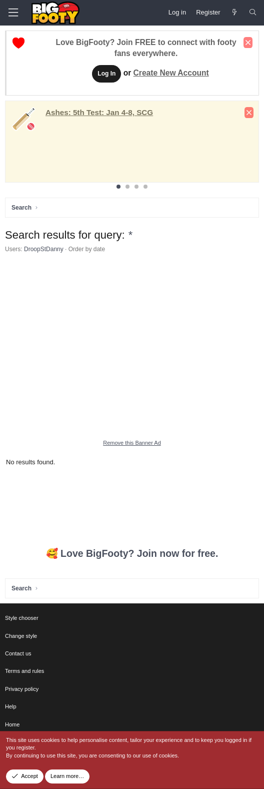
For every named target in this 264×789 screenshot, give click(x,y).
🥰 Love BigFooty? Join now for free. (132, 553)
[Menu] (13, 13)
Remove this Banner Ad (132, 443)
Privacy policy (21, 689)
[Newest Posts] (235, 13)
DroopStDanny (44, 249)
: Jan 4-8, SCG (99, 112)
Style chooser (21, 618)
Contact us (18, 653)
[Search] (253, 13)
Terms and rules (24, 671)
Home (12, 724)
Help (10, 706)
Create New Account (171, 73)
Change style (21, 636)
